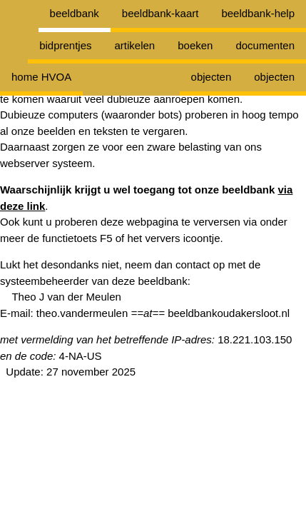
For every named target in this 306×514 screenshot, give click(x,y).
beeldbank (74, 13)
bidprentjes (65, 45)
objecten (274, 77)
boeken (195, 45)
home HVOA (41, 77)
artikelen (135, 45)
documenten (265, 45)
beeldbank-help (258, 13)
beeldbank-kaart (160, 13)
